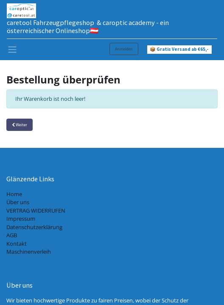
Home (14, 194)
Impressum (20, 218)
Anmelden (124, 49)
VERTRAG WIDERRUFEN (35, 210)
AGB (11, 235)
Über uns (17, 202)
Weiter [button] (19, 125)
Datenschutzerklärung (34, 227)
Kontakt (16, 243)
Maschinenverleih (28, 251)
